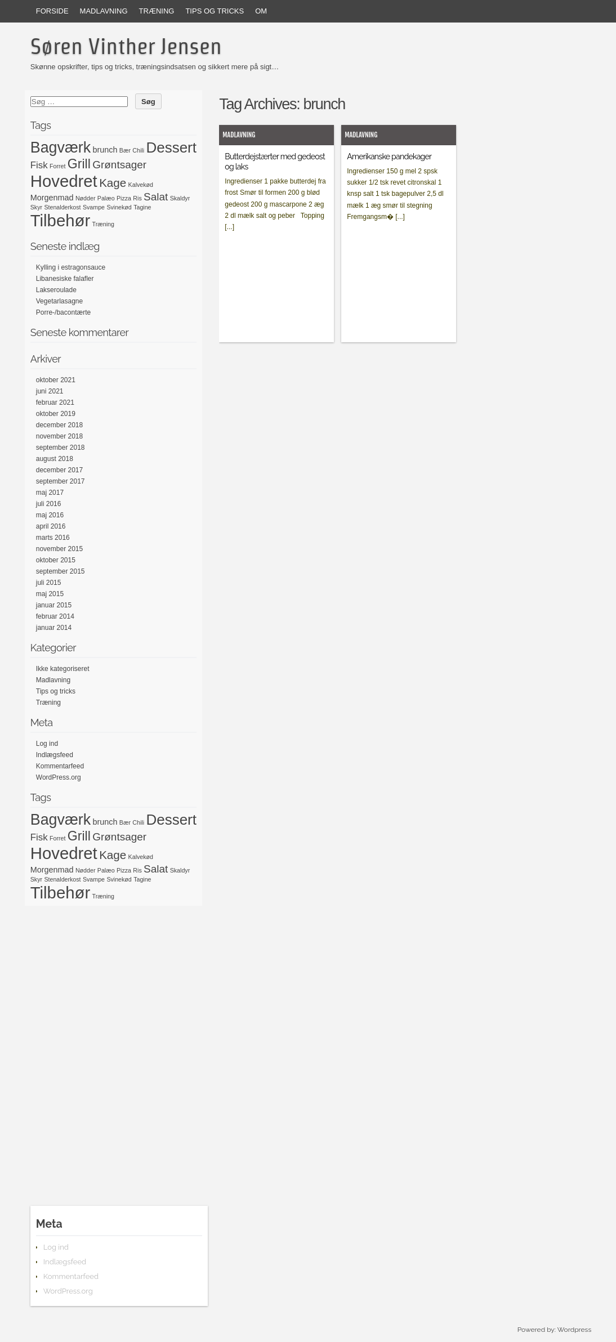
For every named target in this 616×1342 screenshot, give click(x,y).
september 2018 (60, 447)
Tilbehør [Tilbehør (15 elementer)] (60, 220)
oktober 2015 (55, 560)
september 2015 (60, 571)
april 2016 (51, 526)
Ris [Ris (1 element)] (137, 198)
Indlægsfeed (54, 755)
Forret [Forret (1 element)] (57, 166)
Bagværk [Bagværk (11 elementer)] (60, 147)
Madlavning (104, 11)
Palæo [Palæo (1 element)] (106, 198)
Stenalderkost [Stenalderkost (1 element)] (62, 207)
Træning (157, 11)
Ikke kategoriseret (63, 669)
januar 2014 (54, 628)
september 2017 (60, 481)
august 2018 (54, 459)
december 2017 (59, 470)
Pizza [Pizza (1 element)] (124, 198)
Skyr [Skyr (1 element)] (36, 207)
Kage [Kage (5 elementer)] (112, 182)
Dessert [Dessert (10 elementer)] (171, 147)
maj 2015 (50, 594)
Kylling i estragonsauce (70, 267)
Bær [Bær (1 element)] (125, 150)
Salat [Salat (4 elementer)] (156, 197)
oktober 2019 (55, 414)
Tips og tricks (214, 11)
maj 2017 (50, 492)
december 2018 (59, 425)
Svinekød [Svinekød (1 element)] (118, 207)
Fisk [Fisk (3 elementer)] (39, 165)
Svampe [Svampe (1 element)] (94, 207)
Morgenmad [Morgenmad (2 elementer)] (52, 197)
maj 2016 (50, 515)
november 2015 (59, 549)
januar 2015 (54, 605)
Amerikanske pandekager (389, 156)
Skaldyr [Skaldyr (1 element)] (180, 198)
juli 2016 (48, 504)
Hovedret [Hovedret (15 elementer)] (63, 181)
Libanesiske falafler (65, 279)
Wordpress (574, 1330)
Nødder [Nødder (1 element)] (85, 198)
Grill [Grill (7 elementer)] (79, 163)
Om (261, 11)
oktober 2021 (55, 380)
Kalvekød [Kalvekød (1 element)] (140, 184)
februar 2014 (55, 616)
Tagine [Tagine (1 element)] (142, 207)
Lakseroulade (56, 290)
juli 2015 (48, 583)
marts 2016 (53, 538)
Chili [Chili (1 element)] (138, 150)
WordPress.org (58, 777)
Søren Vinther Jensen (126, 46)
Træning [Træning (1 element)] (103, 224)
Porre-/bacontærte (63, 312)
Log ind (47, 744)
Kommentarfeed (60, 766)
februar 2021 (55, 402)
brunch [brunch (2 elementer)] (104, 149)
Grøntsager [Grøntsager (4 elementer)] (119, 165)
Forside (52, 11)
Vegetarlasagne (59, 301)
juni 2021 (50, 391)
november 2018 (59, 436)
